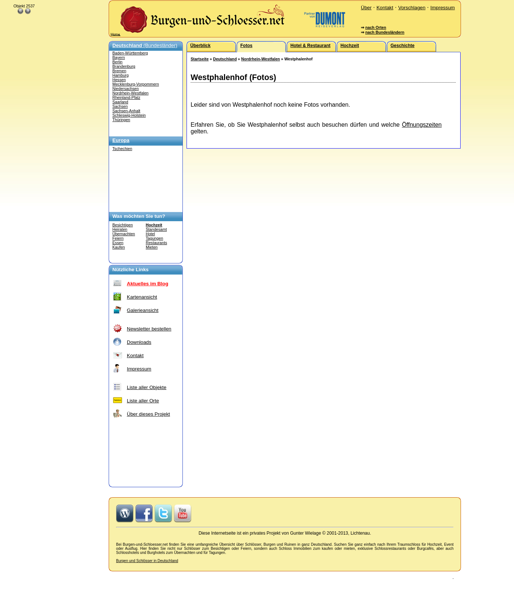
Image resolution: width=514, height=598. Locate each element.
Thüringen (121, 119)
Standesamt (156, 229)
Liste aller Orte (143, 400)
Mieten (152, 247)
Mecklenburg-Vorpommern (135, 84)
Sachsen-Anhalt (126, 111)
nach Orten (375, 27)
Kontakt (384, 7)
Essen (117, 242)
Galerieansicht (142, 310)
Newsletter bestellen (149, 329)
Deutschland (225, 59)
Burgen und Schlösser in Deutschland (147, 561)
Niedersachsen (125, 88)
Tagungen (154, 238)
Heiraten (119, 229)
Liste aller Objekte (147, 387)
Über (366, 7)
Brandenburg (123, 66)
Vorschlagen (411, 7)
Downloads (139, 342)
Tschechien (122, 148)
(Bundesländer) (144, 45)
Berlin (117, 62)
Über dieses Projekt (148, 414)
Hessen (119, 79)
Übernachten (123, 234)
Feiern (117, 238)
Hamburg (120, 75)
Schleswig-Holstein (129, 115)
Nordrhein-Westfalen (130, 93)
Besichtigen (122, 225)
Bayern (118, 57)
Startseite (200, 59)
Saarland (120, 102)
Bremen (119, 71)
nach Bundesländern (384, 32)
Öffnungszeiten (422, 125)
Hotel (150, 234)
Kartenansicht (142, 297)
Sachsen (120, 106)
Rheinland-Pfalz (126, 97)
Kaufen (118, 247)
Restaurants (156, 242)
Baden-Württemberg (130, 53)
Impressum (442, 7)
